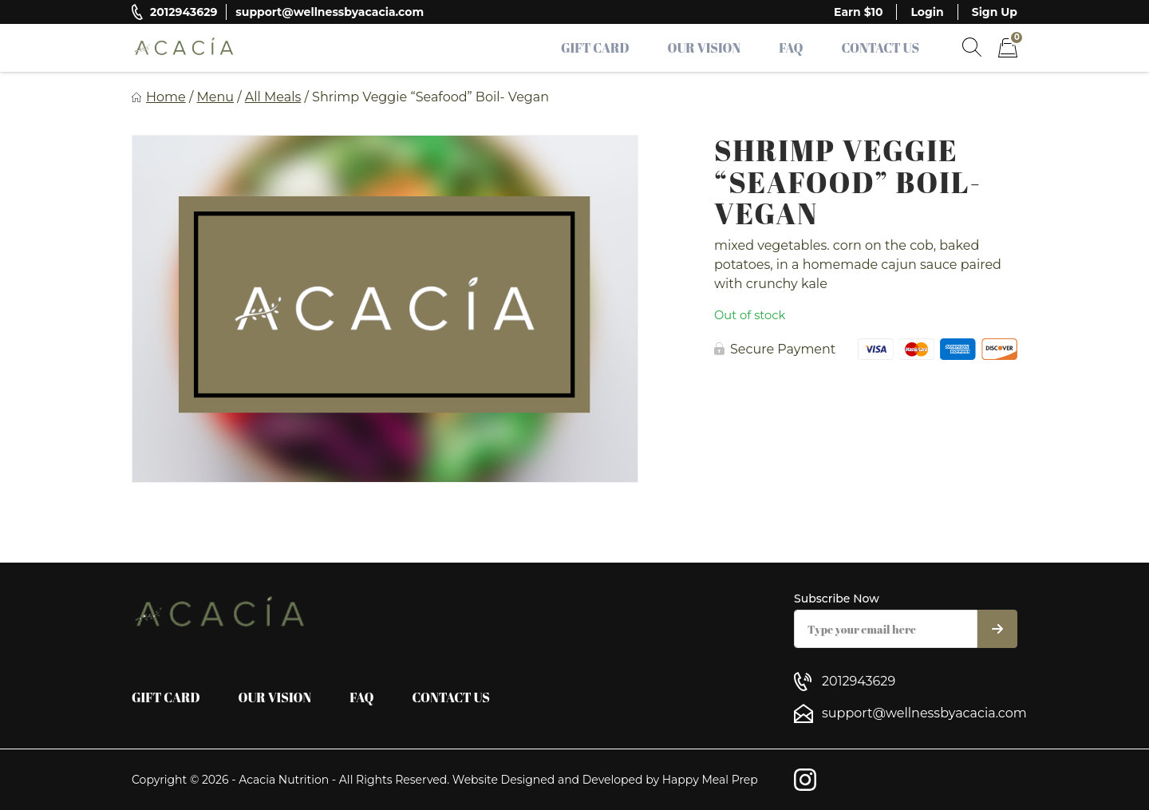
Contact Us (880, 48)
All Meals (273, 97)
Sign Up (994, 12)
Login (926, 12)
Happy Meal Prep (710, 779)
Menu (215, 97)
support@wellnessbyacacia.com (329, 12)
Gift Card (595, 48)
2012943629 (183, 12)
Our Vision (704, 48)
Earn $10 (858, 12)
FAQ (791, 48)
